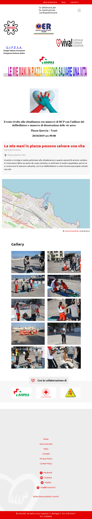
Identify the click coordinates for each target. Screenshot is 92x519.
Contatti (46, 454)
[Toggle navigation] (79, 10)
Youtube (46, 477)
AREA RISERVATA (50, 2)
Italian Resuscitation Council (46, 496)
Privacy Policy (46, 459)
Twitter (46, 482)
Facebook (46, 472)
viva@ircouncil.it (46, 487)
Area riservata (46, 444)
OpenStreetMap (72, 231)
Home (46, 439)
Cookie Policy (46, 464)
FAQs (64, 2)
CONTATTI (74, 2)
